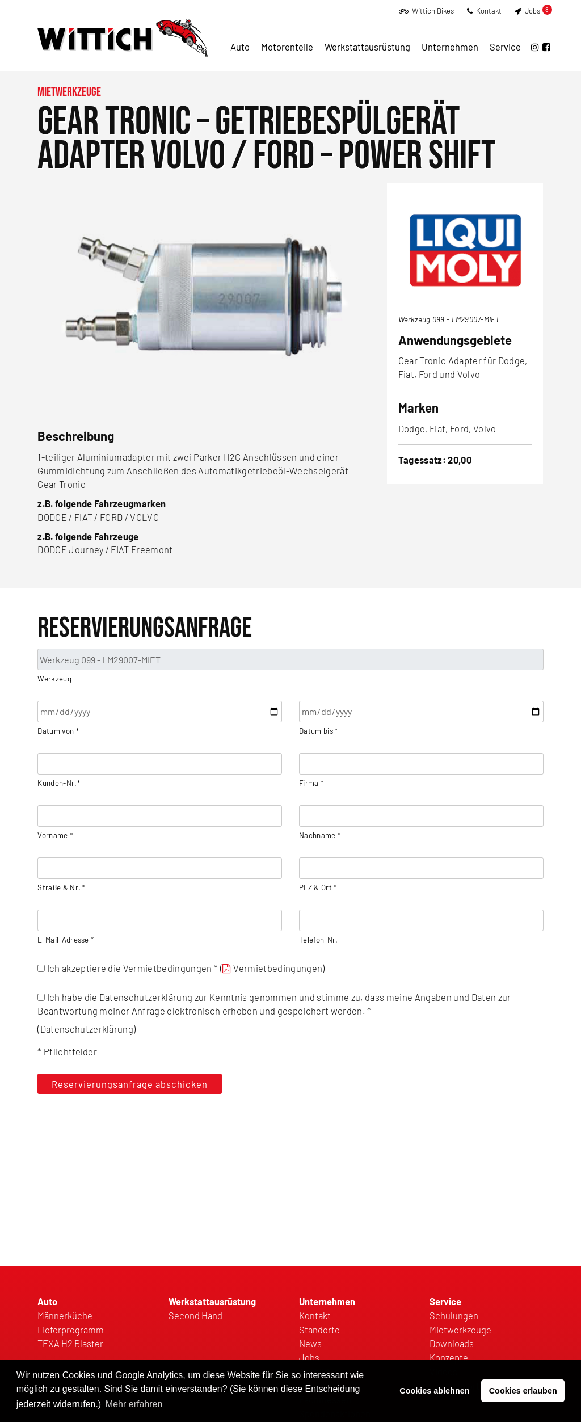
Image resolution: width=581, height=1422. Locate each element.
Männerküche (64, 1315)
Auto (240, 46)
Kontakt (484, 10)
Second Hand (195, 1315)
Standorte (319, 1329)
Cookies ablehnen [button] (434, 1390)
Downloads (452, 1343)
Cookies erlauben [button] (523, 1390)
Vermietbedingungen (277, 968)
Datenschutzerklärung (87, 1028)
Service (505, 46)
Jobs (533, 10)
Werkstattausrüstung (367, 46)
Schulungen (454, 1315)
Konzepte (449, 1357)
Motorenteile (287, 46)
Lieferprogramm (70, 1329)
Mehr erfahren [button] (134, 1404)
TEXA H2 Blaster (70, 1343)
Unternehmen (450, 46)
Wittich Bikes (426, 10)
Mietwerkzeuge (69, 92)
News (310, 1343)
